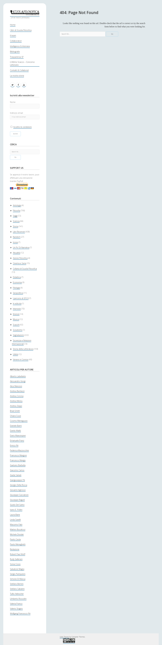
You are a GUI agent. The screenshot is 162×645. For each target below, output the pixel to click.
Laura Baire (15, 514)
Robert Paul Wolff (17, 554)
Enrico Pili (14, 445)
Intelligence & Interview (20, 46)
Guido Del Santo (17, 504)
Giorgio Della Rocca (18, 485)
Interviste (17, 308)
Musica (16, 319)
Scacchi (16, 324)
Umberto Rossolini (18, 598)
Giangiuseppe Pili (17, 480)
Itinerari (16, 314)
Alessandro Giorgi (17, 381)
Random (16, 237)
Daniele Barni (16, 425)
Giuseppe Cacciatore (19, 495)
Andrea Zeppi (16, 406)
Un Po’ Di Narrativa (21, 247)
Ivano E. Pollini (16, 509)
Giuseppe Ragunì (17, 500)
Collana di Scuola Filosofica (25, 268)
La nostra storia (17, 75)
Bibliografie (15, 51)
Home (12, 24)
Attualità (16, 252)
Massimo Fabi (16, 524)
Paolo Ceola (15, 539)
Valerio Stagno (16, 608)
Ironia (15, 242)
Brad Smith (15, 411)
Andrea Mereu (16, 401)
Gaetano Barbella (17, 465)
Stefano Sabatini (17, 588)
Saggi (15, 215)
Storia (15, 226)
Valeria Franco (16, 603)
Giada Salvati (15, 475)
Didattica (17, 277)
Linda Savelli (15, 519)
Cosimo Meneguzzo (19, 420)
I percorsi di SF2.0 (20, 298)
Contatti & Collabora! (19, 70)
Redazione (14, 549)
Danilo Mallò (15, 430)
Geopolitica (18, 293)
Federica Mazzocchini (19, 450)
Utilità (15, 354)
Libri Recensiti (19, 231)
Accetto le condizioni (22, 127)
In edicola (17, 303)
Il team (13, 35)
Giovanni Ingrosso (18, 490)
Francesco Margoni (18, 455)
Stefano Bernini (16, 584)
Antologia (17, 205)
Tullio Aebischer (17, 593)
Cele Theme (64, 637)
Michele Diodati (17, 534)
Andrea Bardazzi (17, 391)
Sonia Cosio (15, 564)
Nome (12, 102)
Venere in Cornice (20, 359)
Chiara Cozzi (15, 415)
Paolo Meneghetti (17, 544)
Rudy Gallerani (16, 559)
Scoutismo (17, 330)
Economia (17, 282)
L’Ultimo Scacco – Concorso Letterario (22, 63)
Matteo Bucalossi (17, 529)
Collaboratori (16, 41)
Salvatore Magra (17, 569)
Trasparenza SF (17, 57)
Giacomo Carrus (17, 470)
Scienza (16, 221)
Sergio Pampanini (17, 574)
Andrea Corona (16, 396)
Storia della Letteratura (23, 349)
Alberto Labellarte (18, 376)
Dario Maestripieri (18, 435)
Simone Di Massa (17, 579)
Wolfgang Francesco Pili (20, 613)
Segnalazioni (18, 335)
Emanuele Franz (17, 440)
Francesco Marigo (18, 460)
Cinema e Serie (19, 263)
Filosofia (16, 210)
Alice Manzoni (16, 386)
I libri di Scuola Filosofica (20, 30)
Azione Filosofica (20, 258)
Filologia (16, 287)
